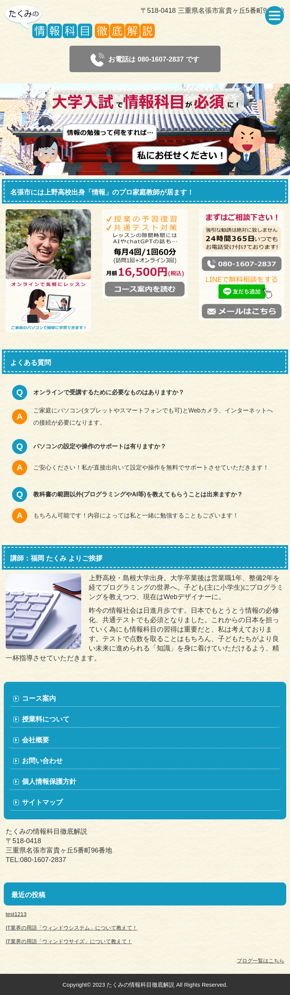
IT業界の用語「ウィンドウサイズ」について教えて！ (69, 941)
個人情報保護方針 (49, 781)
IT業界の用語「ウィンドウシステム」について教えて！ (71, 928)
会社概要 (35, 740)
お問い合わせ (42, 761)
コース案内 (39, 698)
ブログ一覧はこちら (260, 961)
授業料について (45, 719)
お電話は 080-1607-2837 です (145, 59)
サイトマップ (42, 802)
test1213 (16, 914)
